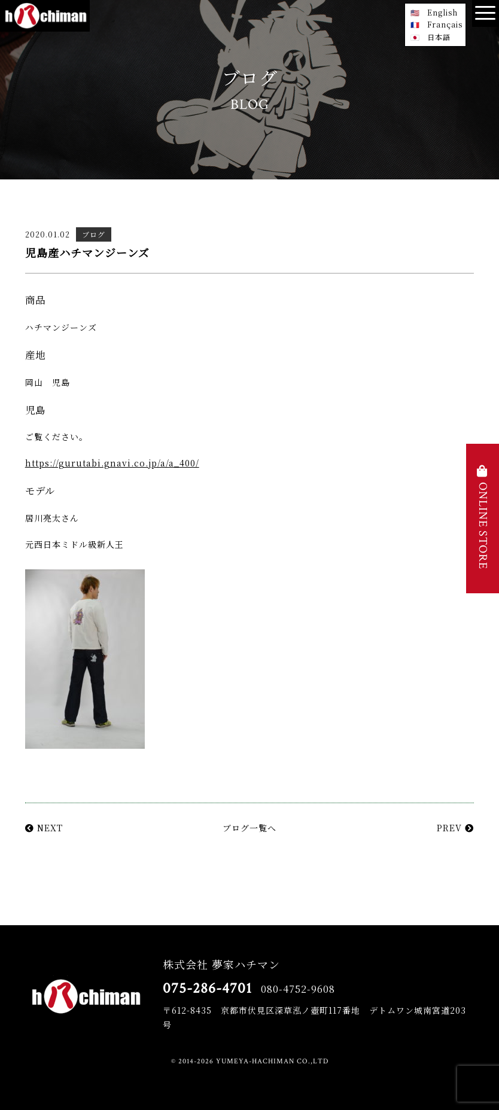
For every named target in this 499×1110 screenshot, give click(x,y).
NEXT (44, 828)
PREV (455, 828)
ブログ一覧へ (249, 828)
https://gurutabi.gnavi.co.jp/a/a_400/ (112, 463)
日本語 (439, 37)
